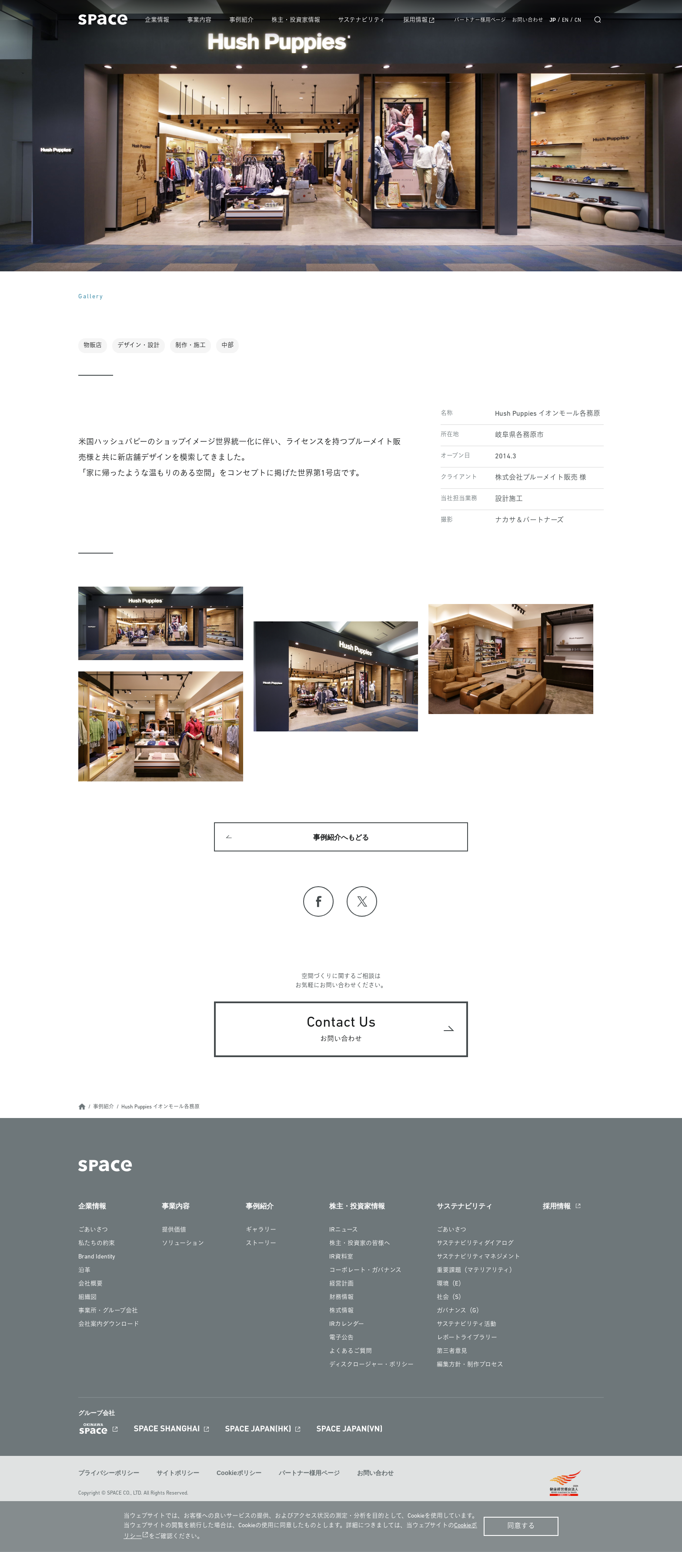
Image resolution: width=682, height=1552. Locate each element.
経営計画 (341, 1285)
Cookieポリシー (239, 1474)
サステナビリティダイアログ (475, 1245)
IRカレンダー (346, 1325)
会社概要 (90, 1285)
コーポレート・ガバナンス (365, 1271)
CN (578, 20)
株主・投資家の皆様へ (359, 1245)
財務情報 (341, 1298)
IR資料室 (341, 1258)
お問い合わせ (527, 20)
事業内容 (203, 20)
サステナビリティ (364, 20)
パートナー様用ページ (480, 20)
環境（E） (451, 1285)
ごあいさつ (93, 1231)
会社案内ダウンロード (108, 1325)
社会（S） (451, 1298)
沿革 (84, 1271)
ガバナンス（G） (459, 1312)
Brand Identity (96, 1258)
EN (565, 20)
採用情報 (417, 20)
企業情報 (162, 20)
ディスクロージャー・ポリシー (371, 1366)
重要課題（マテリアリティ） (476, 1271)
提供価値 (174, 1231)
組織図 (87, 1298)
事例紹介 (245, 20)
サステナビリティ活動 (466, 1325)
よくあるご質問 (350, 1352)
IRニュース (343, 1231)
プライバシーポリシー (108, 1474)
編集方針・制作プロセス (470, 1366)
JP (552, 20)
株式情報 (341, 1312)
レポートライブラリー (467, 1339)
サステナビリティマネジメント (478, 1258)
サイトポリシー (178, 1474)
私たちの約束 (96, 1245)
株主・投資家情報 (298, 20)
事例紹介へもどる (341, 838)
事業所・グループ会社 (108, 1312)
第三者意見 (452, 1352)
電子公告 (341, 1339)
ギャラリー (261, 1231)
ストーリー (261, 1245)
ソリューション (183, 1245)
